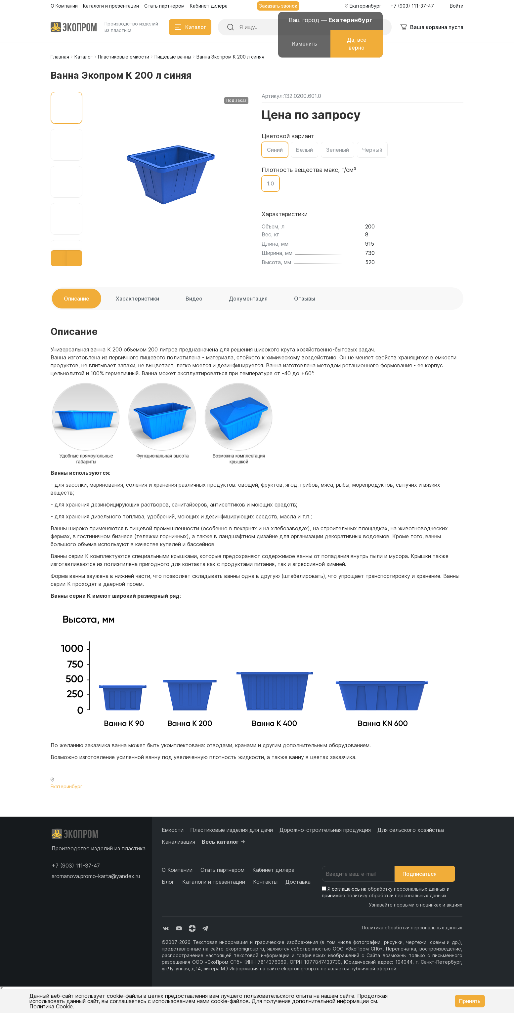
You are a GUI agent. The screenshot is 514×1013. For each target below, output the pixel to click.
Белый (304, 149)
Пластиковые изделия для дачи (231, 830)
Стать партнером (222, 870)
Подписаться (425, 874)
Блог (168, 881)
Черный (372, 149)
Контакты (265, 881)
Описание (76, 298)
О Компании (177, 870)
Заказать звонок (278, 6)
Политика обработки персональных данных (412, 927)
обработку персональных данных (407, 889)
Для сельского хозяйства (410, 830)
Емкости (173, 830)
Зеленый (337, 149)
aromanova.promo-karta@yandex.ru (96, 876)
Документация (248, 298)
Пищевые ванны (172, 57)
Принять (470, 1001)
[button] (59, 258)
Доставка (298, 881)
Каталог (83, 57)
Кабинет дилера (273, 870)
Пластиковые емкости (123, 57)
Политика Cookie (51, 1006)
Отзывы (304, 298)
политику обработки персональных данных (397, 895)
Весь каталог (224, 842)
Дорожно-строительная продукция (325, 830)
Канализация (178, 841)
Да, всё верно (356, 43)
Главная (60, 57)
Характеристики (137, 298)
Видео (194, 298)
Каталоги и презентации (213, 881)
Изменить (304, 43)
